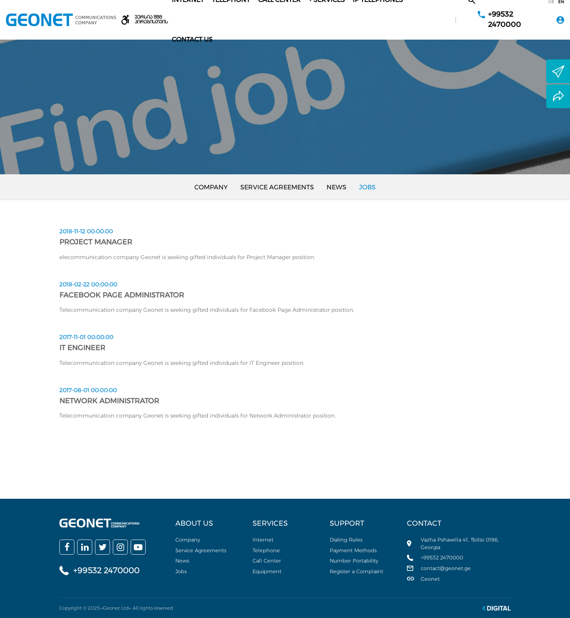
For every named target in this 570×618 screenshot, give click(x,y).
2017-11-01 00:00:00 (86, 337)
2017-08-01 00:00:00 (88, 390)
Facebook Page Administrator (121, 295)
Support (347, 523)
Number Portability (354, 560)
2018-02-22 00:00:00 (88, 284)
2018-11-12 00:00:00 (86, 231)
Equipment (267, 571)
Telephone (266, 550)
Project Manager (95, 242)
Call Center (267, 560)
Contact (424, 523)
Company (211, 187)
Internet (263, 539)
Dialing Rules (346, 539)
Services (270, 523)
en (561, 2)
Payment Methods (353, 550)
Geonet (430, 579)
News (336, 187)
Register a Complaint (356, 571)
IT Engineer (82, 347)
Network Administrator (109, 401)
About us (194, 523)
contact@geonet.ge (446, 568)
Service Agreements (277, 187)
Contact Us (192, 39)
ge (551, 2)
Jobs (367, 187)
